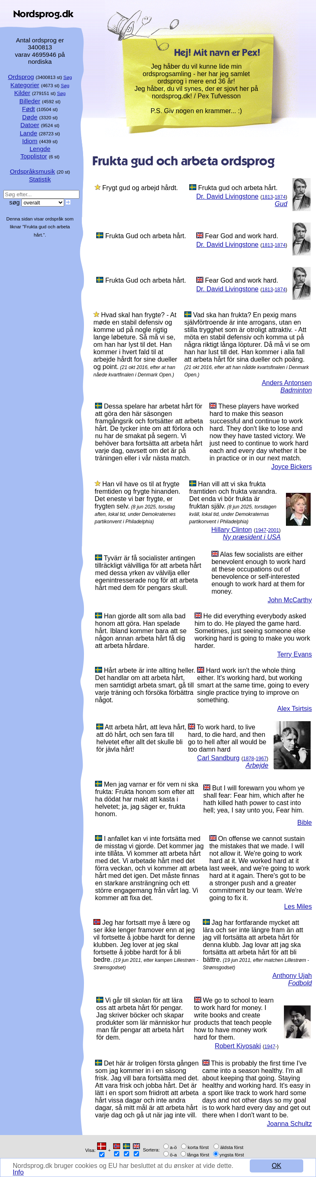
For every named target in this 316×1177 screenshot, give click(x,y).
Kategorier (24, 84)
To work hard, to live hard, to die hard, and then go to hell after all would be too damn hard (227, 738)
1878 (248, 758)
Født (28, 108)
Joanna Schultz (289, 1123)
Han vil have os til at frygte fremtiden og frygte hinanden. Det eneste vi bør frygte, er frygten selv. (137, 495)
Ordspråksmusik (32, 171)
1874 (280, 197)
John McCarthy (289, 600)
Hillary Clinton (231, 529)
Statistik (40, 179)
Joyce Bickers (291, 466)
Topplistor (33, 156)
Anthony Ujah (292, 975)
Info (18, 1172)
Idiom (29, 140)
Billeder (29, 101)
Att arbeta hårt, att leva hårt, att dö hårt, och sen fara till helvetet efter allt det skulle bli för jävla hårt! (141, 738)
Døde (29, 117)
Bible (304, 822)
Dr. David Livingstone (227, 196)
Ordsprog (21, 76)
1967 (261, 758)
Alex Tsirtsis (294, 708)
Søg (67, 77)
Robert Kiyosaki (238, 1045)
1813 (267, 197)
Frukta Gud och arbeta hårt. (145, 235)
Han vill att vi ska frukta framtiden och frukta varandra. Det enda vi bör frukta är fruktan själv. (233, 495)
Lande (28, 133)
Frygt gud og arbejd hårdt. (140, 187)
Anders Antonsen (287, 382)
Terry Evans (294, 654)
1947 (261, 530)
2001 (273, 530)
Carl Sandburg (218, 757)
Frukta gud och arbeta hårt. (238, 187)
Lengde (40, 148)
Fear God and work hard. (241, 235)
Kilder (22, 92)
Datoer (30, 124)
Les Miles (298, 906)
